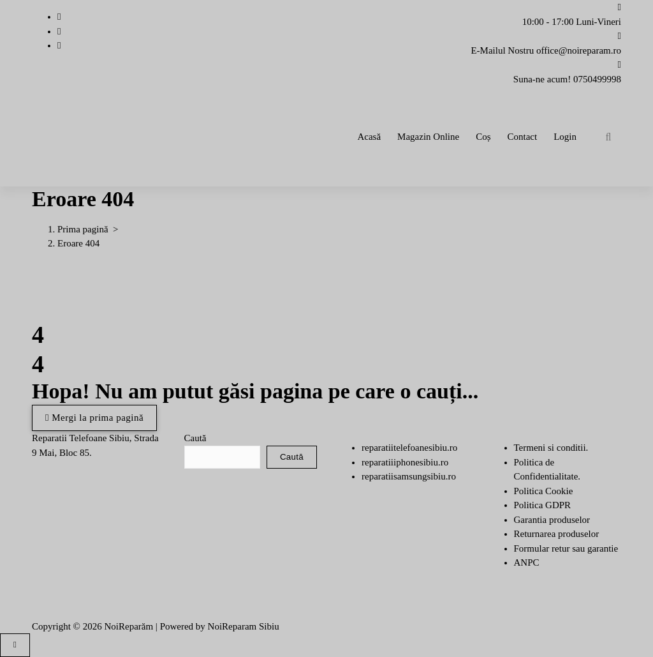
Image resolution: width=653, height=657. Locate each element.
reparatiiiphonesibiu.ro (405, 462)
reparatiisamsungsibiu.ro (409, 476)
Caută (195, 438)
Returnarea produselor (556, 534)
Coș (483, 137)
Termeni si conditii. (551, 447)
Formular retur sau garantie (566, 548)
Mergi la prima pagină (94, 417)
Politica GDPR (542, 505)
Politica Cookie (543, 491)
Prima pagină (82, 229)
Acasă (369, 137)
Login (565, 137)
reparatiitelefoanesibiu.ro (409, 447)
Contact (523, 137)
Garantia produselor (552, 520)
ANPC (526, 562)
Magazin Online (428, 137)
